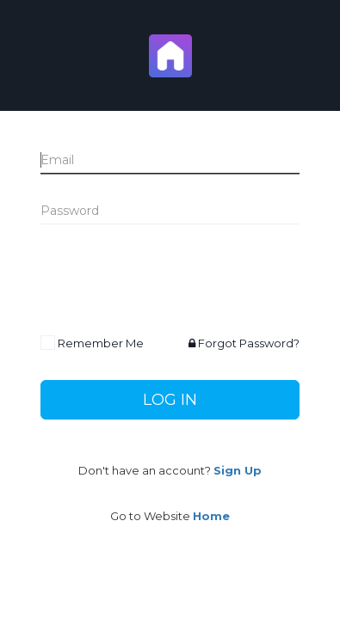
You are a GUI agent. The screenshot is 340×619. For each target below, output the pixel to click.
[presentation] (171, 280)
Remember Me (101, 343)
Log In (170, 399)
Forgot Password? (244, 343)
